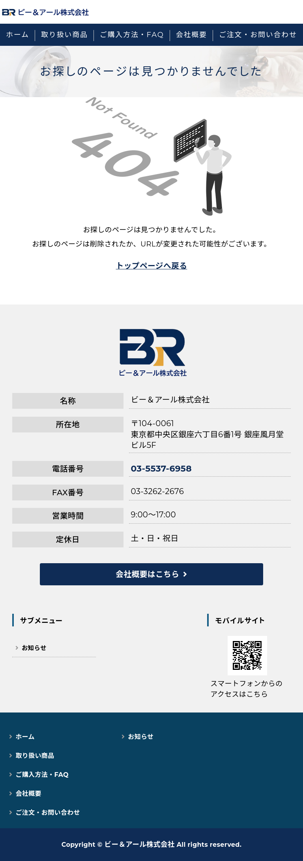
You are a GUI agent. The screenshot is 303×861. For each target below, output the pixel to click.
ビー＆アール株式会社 (140, 844)
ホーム (17, 34)
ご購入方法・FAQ (132, 34)
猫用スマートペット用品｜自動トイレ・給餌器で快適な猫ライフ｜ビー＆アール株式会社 (45, 12)
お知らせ (34, 648)
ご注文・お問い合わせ (258, 34)
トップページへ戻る (151, 266)
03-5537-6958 (161, 468)
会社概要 (191, 34)
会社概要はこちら (147, 574)
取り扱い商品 (64, 34)
